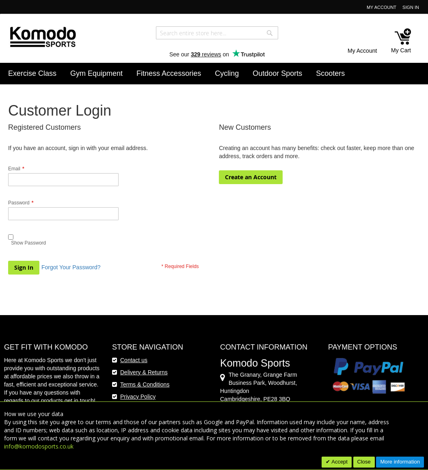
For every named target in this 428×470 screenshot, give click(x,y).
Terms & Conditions (144, 384)
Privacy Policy (138, 396)
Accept (339, 462)
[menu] (214, 73)
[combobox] (217, 32)
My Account (381, 7)
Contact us (133, 360)
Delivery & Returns (144, 372)
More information (400, 462)
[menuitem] (32, 73)
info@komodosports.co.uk (38, 446)
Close (364, 462)
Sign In (410, 7)
